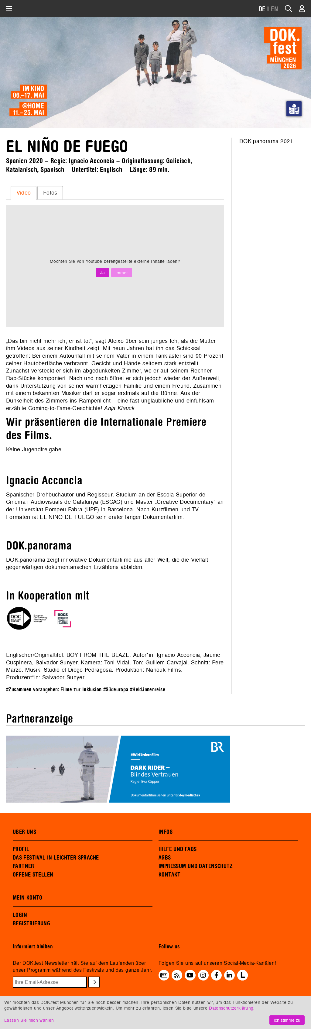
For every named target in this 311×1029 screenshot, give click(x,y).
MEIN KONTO (28, 898)
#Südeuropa (115, 690)
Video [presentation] (23, 192)
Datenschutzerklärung (231, 1008)
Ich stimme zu (287, 1020)
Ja (102, 273)
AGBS (165, 858)
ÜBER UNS (24, 832)
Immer (121, 273)
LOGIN (20, 915)
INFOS (166, 832)
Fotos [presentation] (50, 192)
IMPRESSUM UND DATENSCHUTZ (196, 866)
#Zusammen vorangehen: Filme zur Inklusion (53, 690)
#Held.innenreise (147, 690)
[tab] (23, 192)
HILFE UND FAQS (178, 849)
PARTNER (23, 866)
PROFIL (21, 849)
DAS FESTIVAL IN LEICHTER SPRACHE (56, 858)
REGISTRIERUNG (31, 923)
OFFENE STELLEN (33, 875)
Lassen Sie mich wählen (29, 1020)
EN (274, 9)
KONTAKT (170, 875)
